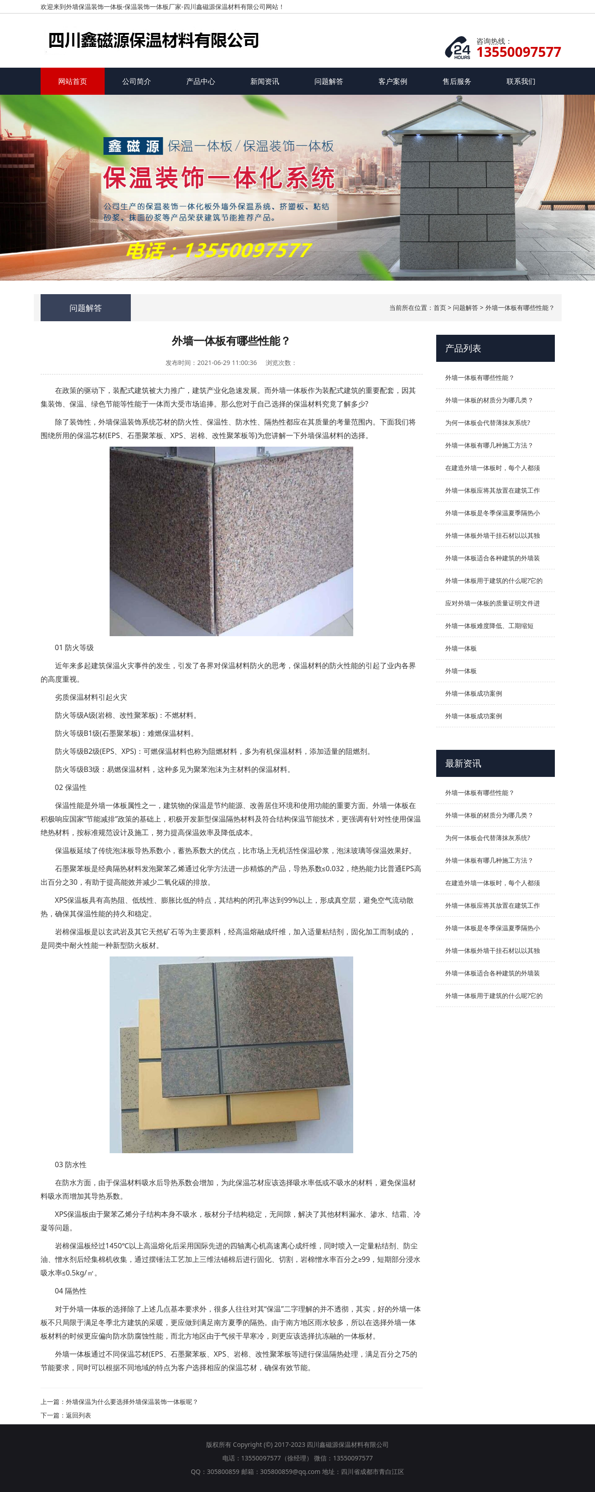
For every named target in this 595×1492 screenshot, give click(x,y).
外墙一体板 (461, 648)
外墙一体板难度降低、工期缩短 (489, 625)
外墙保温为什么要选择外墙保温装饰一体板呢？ (132, 1401)
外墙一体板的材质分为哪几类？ (489, 400)
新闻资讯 (264, 81)
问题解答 (328, 81)
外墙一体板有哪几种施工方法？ (489, 445)
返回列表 (78, 1415)
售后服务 (457, 81)
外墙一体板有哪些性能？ (520, 307)
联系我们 (521, 81)
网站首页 (72, 81)
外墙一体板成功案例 (473, 693)
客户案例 (392, 81)
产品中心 (200, 81)
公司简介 (136, 81)
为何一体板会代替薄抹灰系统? (487, 422)
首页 (440, 307)
